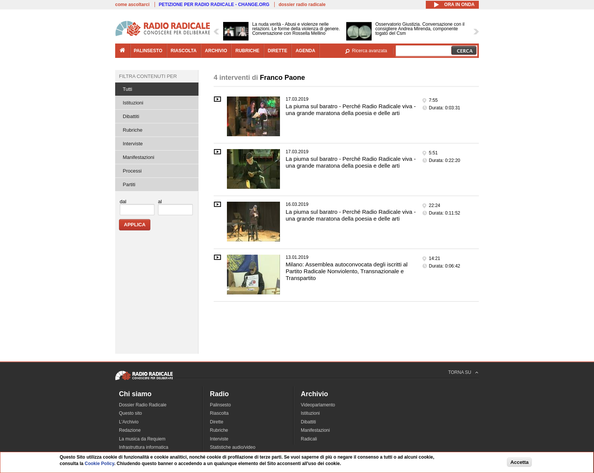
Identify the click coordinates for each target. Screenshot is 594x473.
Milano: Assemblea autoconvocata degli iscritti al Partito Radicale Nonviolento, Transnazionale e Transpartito (347, 271)
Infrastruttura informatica (143, 447)
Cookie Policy (99, 464)
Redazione (130, 430)
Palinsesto (220, 405)
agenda (305, 50)
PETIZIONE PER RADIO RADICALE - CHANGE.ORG (214, 4)
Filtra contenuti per (148, 76)
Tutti (127, 89)
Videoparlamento (318, 405)
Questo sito (130, 413)
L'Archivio (129, 422)
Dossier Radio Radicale (142, 405)
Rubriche (132, 130)
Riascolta (219, 413)
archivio (216, 50)
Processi (132, 171)
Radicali (309, 439)
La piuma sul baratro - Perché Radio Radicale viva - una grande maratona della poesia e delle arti (351, 109)
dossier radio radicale (301, 4)
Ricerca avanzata (369, 50)
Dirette (216, 422)
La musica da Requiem (142, 439)
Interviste (133, 143)
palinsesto (148, 50)
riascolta (184, 50)
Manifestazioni (138, 157)
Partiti (129, 184)
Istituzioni (133, 103)
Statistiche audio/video (232, 447)
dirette (277, 50)
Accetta (519, 462)
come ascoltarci (132, 4)
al (160, 201)
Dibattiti (131, 116)
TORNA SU (459, 372)
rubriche (247, 50)
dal (123, 201)
